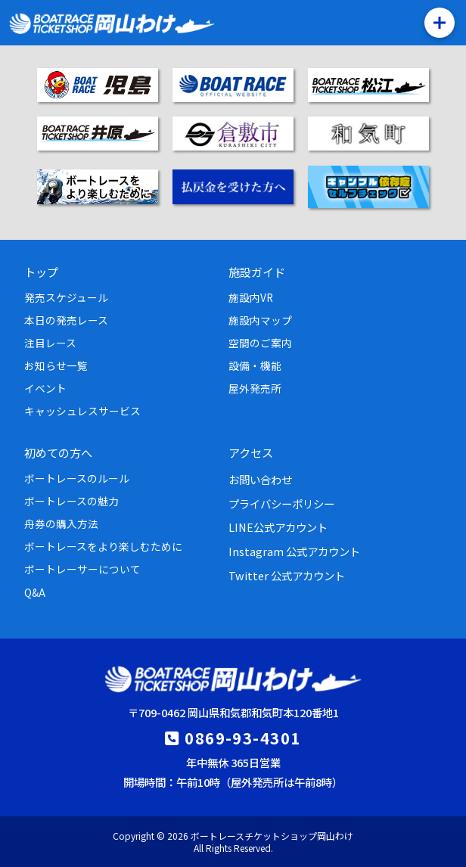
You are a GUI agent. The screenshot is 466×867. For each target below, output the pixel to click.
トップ (41, 271)
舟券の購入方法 (61, 523)
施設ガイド (256, 271)
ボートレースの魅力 (71, 500)
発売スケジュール (66, 297)
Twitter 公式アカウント (286, 575)
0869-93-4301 (242, 737)
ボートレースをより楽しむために (103, 546)
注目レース (50, 342)
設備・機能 (254, 365)
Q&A (34, 592)
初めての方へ (58, 452)
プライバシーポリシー (281, 503)
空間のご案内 (260, 342)
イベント (45, 388)
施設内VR (250, 297)
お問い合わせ (260, 479)
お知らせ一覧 (56, 365)
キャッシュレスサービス (82, 410)
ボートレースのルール (76, 478)
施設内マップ (260, 320)
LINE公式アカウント (278, 527)
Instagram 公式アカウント (294, 551)
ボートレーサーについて (82, 568)
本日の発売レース (66, 320)
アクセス (250, 452)
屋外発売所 (254, 388)
